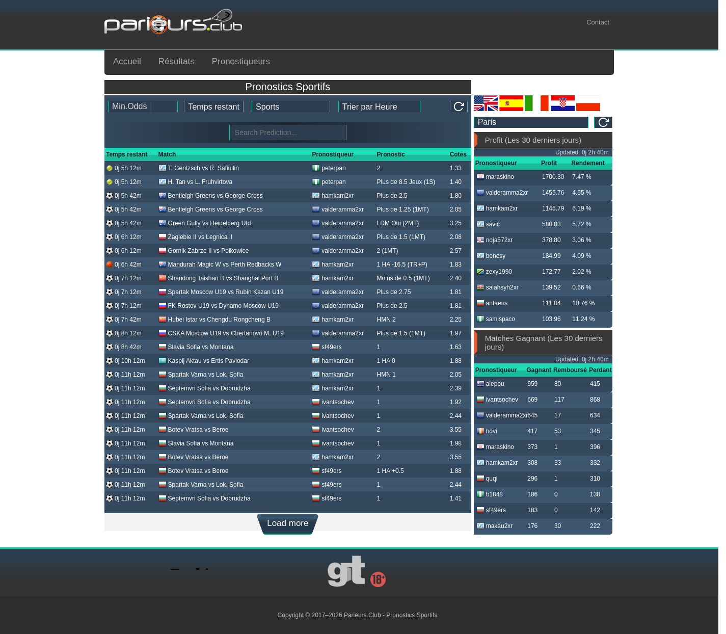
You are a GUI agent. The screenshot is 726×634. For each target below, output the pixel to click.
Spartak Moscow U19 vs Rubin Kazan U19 (221, 292)
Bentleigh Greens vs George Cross (210, 196)
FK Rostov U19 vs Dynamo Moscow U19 (218, 306)
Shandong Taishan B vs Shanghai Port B (218, 278)
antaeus (492, 303)
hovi (486, 431)
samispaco (495, 319)
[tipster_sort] (379, 106)
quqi (487, 478)
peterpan (328, 168)
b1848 (489, 494)
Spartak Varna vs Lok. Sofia (201, 375)
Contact (597, 22)
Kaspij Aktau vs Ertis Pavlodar (203, 361)
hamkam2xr (333, 196)
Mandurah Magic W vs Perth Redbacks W (220, 264)
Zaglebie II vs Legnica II (195, 237)
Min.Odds (129, 106)
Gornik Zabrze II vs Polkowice (203, 251)
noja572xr (494, 240)
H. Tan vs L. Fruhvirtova (195, 182)
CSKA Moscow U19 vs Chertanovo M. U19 (221, 333)
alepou (490, 384)
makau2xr (494, 526)
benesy (491, 256)
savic (488, 224)
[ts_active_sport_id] (291, 106)
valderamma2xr (338, 209)
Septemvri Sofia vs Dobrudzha (204, 388)
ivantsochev (333, 402)
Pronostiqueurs (241, 61)
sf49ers (326, 347)
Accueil (127, 61)
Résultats (176, 61)
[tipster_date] (214, 106)
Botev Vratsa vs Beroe (193, 430)
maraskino (495, 177)
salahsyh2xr (497, 287)
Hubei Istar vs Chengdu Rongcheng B (214, 319)
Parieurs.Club (362, 615)
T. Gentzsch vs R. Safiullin (198, 168)
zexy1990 (494, 272)
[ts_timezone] (531, 122)
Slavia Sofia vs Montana (196, 347)
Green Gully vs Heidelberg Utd (204, 223)
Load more (287, 523)
